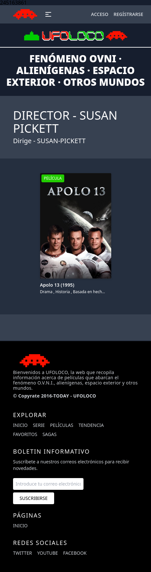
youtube (47, 553)
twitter (22, 553)
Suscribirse (34, 498)
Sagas (49, 434)
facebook (75, 553)
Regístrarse (128, 14)
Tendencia (91, 425)
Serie (39, 425)
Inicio (20, 425)
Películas (61, 425)
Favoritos (25, 434)
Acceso (99, 14)
